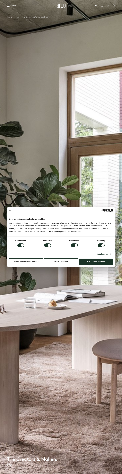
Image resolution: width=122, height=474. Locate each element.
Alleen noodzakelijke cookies (26, 262)
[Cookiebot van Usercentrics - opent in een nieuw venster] (102, 210)
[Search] (114, 6)
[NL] (96, 5)
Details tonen (102, 254)
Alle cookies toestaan (96, 262)
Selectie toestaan (61, 262)
